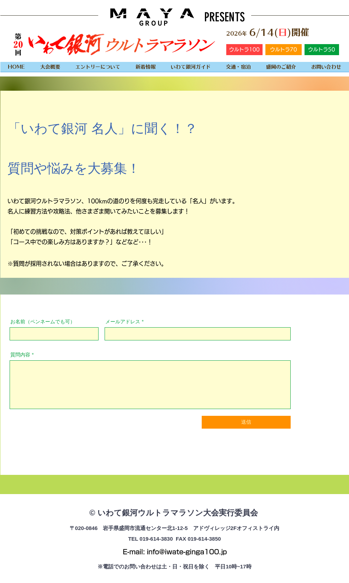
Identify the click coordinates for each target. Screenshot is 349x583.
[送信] (246, 422)
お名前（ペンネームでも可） (42, 321)
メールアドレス (122, 321)
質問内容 (20, 354)
